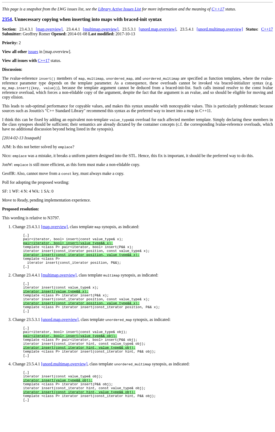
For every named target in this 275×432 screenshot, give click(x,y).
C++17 (218, 9)
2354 (7, 19)
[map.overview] (49, 29)
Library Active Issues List (119, 9)
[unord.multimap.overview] (220, 29)
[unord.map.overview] (157, 29)
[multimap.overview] (100, 29)
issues (33, 51)
